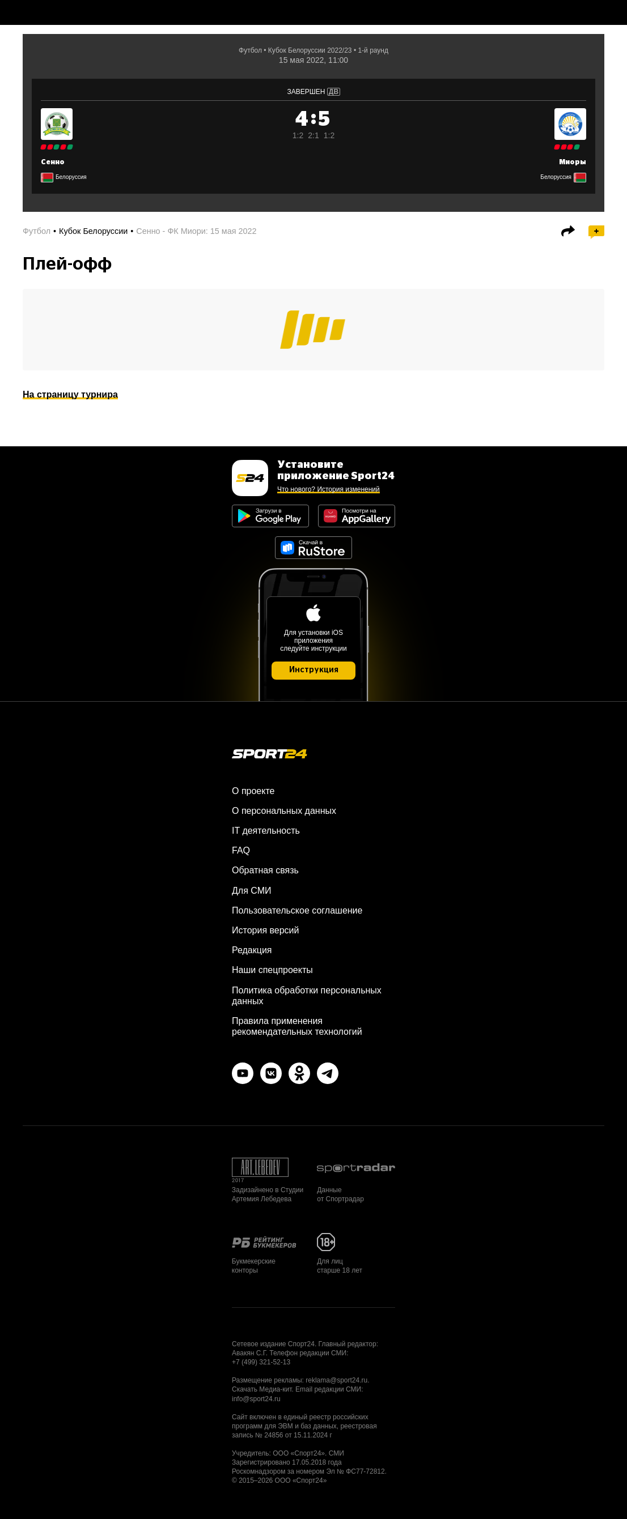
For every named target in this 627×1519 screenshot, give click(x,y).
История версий (265, 930)
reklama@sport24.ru (336, 1380)
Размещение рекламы (267, 1380)
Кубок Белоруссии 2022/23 (310, 50)
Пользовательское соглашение (297, 910)
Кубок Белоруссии (93, 231)
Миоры (572, 162)
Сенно (53, 162)
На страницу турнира (70, 394)
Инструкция (313, 670)
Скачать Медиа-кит (261, 1389)
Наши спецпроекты (272, 970)
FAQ (241, 850)
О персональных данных (284, 811)
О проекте (253, 791)
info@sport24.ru (256, 1399)
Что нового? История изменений (328, 489)
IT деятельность (266, 830)
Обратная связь (265, 870)
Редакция (252, 950)
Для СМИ (251, 890)
